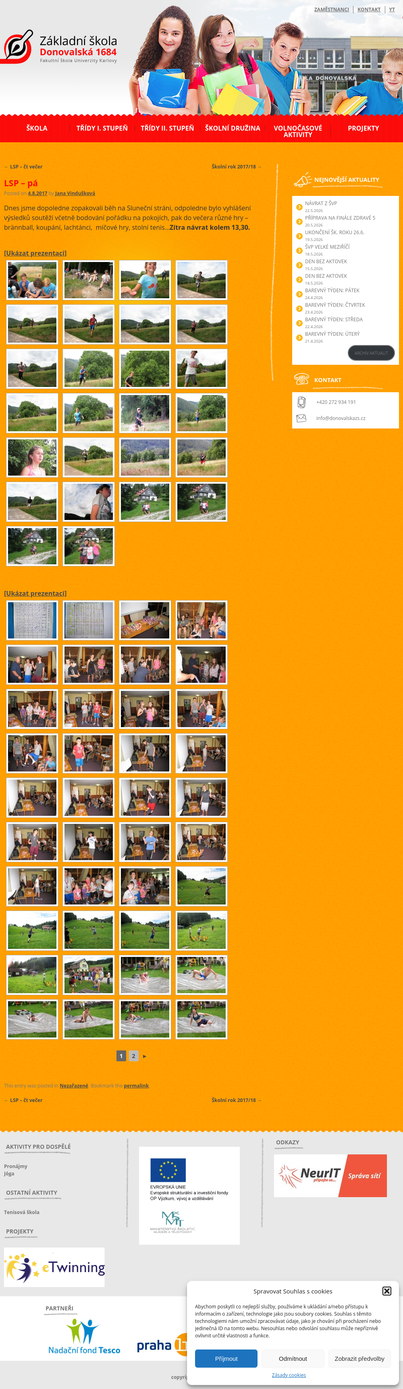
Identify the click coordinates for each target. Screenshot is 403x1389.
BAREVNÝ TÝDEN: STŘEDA (334, 319)
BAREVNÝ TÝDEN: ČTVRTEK (335, 305)
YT (392, 9)
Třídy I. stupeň (102, 128)
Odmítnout (293, 1358)
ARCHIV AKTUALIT (371, 353)
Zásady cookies (289, 1375)
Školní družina (232, 128)
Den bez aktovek (326, 261)
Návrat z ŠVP (321, 203)
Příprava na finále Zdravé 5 (340, 217)
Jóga (9, 1173)
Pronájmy (15, 1166)
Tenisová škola (21, 1212)
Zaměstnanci (331, 9)
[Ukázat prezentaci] (35, 253)
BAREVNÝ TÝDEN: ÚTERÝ (332, 334)
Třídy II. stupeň (167, 128)
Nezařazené (74, 1085)
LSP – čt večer (23, 166)
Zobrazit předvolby (359, 1358)
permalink (136, 1085)
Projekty (363, 128)
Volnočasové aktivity (298, 131)
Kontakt (368, 9)
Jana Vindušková (75, 193)
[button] (387, 1291)
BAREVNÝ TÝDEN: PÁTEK (332, 290)
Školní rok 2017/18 (237, 166)
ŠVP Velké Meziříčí (327, 246)
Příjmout (226, 1358)
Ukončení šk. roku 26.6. (334, 232)
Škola (36, 128)
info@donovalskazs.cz (341, 418)
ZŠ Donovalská (47, 48)
